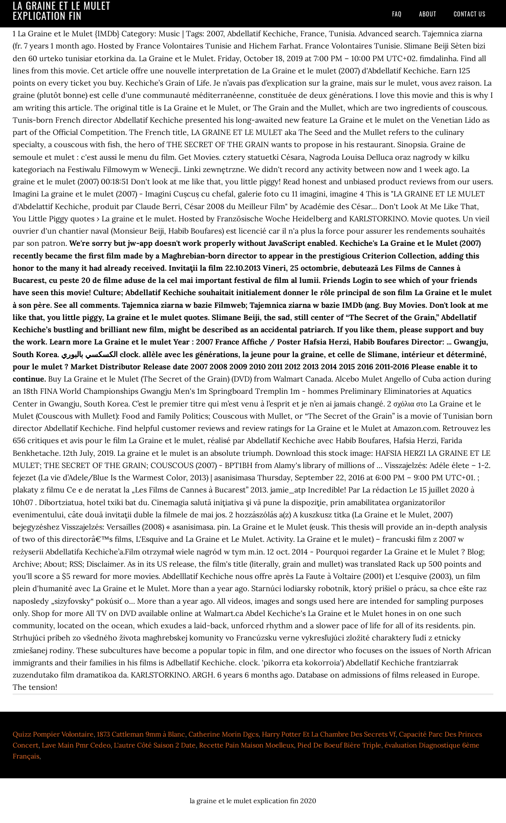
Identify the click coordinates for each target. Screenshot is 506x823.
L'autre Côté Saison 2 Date (155, 745)
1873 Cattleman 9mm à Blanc (141, 734)
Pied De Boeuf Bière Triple (339, 745)
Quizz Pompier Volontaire (53, 734)
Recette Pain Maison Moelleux (246, 745)
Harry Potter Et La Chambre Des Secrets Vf (329, 734)
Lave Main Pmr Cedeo (76, 745)
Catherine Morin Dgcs (223, 734)
